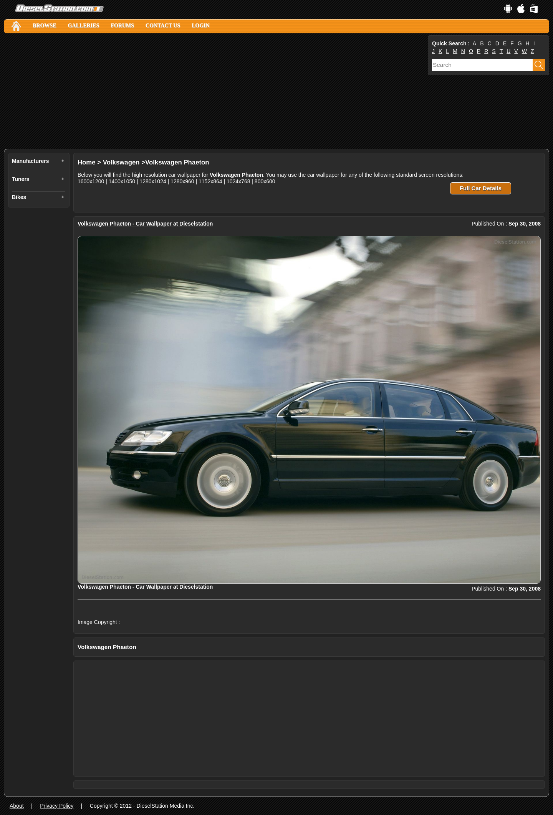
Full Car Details (481, 188)
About (17, 806)
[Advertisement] (215, 91)
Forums (122, 25)
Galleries (83, 25)
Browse (44, 25)
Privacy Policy (56, 806)
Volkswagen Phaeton (177, 162)
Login (201, 25)
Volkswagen (121, 162)
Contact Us (163, 25)
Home (87, 162)
